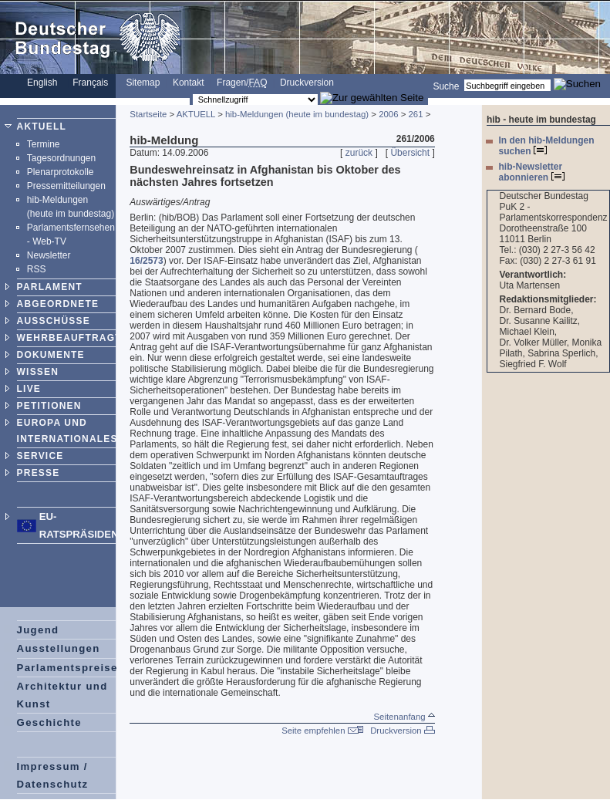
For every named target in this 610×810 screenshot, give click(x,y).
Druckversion (307, 82)
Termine (43, 144)
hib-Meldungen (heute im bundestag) (297, 114)
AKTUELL (41, 126)
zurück (358, 152)
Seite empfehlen (322, 730)
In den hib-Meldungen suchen (546, 146)
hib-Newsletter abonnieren (531, 172)
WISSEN (38, 371)
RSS (36, 269)
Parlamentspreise (67, 667)
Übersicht (410, 152)
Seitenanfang (403, 716)
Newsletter (49, 255)
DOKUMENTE (51, 354)
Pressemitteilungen (66, 186)
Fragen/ (242, 82)
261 (415, 114)
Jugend (38, 630)
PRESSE (38, 472)
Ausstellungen (58, 648)
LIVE (29, 388)
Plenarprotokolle (60, 172)
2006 (388, 114)
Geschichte (49, 722)
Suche (446, 85)
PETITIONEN (49, 405)
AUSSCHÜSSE (53, 321)
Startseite (148, 114)
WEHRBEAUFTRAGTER (76, 337)
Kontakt (188, 82)
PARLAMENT (50, 287)
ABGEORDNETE (58, 304)
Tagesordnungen (61, 158)
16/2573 (146, 260)
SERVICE (40, 456)
